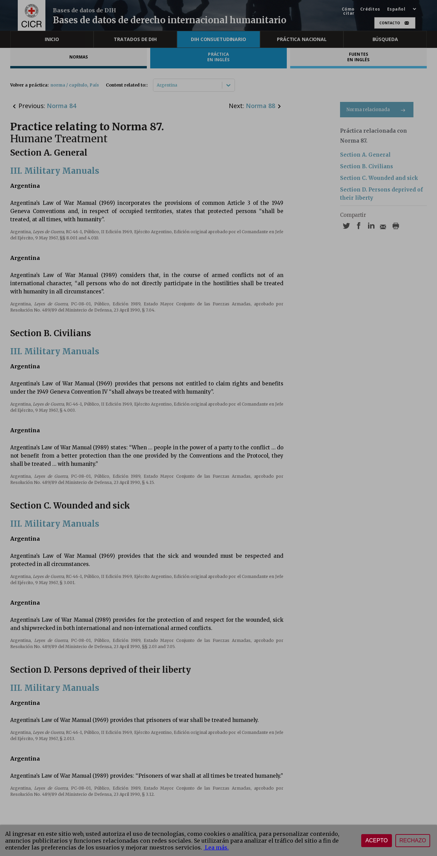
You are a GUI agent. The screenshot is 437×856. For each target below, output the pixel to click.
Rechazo (412, 840)
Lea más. (216, 847)
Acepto (376, 840)
